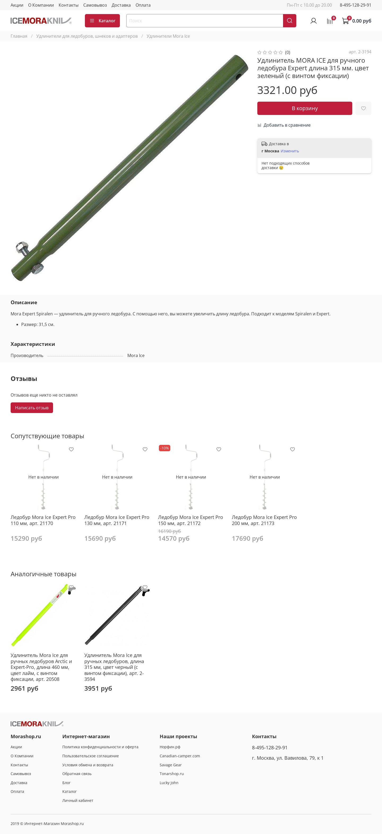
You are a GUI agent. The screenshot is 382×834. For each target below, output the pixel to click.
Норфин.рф (170, 746)
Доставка (121, 5)
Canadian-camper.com (180, 755)
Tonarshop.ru (172, 773)
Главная (19, 36)
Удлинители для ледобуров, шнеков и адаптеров (87, 36)
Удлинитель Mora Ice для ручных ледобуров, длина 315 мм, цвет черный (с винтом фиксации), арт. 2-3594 (114, 667)
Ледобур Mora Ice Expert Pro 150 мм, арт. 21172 (190, 520)
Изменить (290, 151)
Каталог (102, 21)
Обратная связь (77, 773)
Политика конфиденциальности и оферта (100, 746)
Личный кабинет (77, 800)
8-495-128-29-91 (355, 5)
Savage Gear (171, 764)
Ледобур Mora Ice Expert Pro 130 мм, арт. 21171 (116, 520)
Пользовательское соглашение (90, 755)
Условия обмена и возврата (87, 764)
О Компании (41, 5)
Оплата (143, 5)
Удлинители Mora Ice (168, 36)
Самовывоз (95, 5)
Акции (17, 5)
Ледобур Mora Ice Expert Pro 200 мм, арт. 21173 (264, 520)
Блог (66, 782)
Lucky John (169, 782)
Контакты (69, 5)
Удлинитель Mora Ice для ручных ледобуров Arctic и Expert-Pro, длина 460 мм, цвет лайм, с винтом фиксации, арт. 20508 (41, 667)
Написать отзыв (32, 408)
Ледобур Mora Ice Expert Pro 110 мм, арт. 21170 (43, 520)
